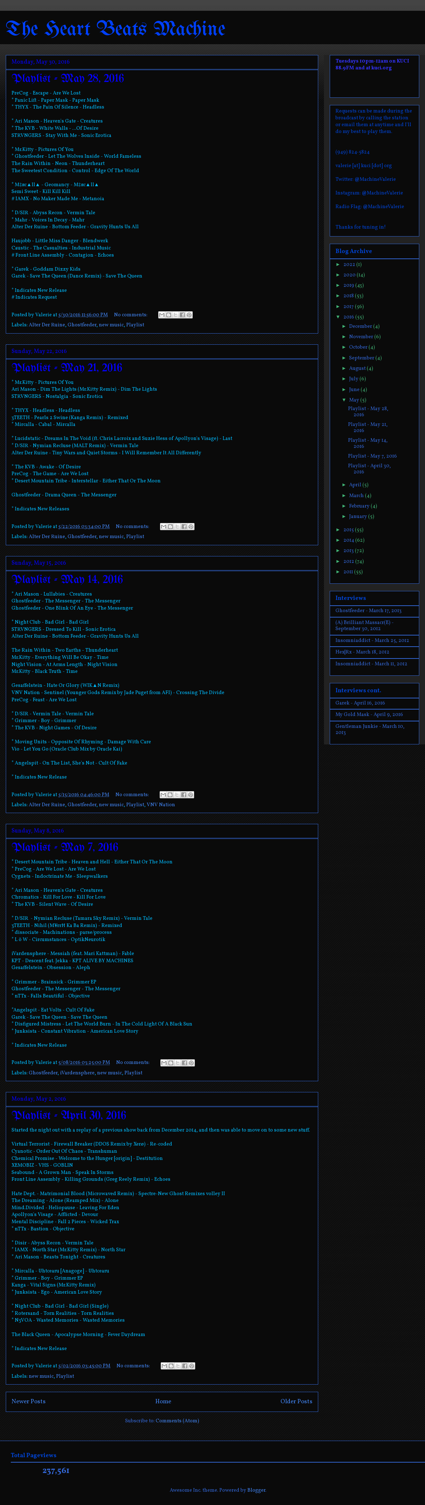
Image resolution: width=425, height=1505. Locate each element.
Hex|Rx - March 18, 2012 (362, 652)
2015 (349, 530)
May (354, 400)
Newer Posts (29, 1402)
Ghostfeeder (82, 325)
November (361, 337)
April (355, 485)
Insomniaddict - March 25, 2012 (372, 640)
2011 (348, 572)
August (358, 368)
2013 (349, 550)
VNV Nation (161, 805)
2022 (349, 264)
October (359, 347)
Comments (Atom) (177, 1421)
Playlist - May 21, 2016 (67, 368)
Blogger (256, 1490)
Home (163, 1402)
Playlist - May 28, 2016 (68, 79)
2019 (349, 285)
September (362, 358)
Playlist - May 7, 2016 (65, 848)
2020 (350, 275)
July (354, 379)
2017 (349, 306)
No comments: (131, 315)
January (358, 516)
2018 (349, 296)
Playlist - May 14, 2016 (67, 580)
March (357, 495)
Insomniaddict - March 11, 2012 (371, 664)
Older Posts (296, 1402)
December (361, 326)
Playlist (135, 325)
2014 (349, 540)
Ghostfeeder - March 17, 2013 (368, 610)
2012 (349, 561)
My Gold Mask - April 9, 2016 (369, 714)
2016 (349, 317)
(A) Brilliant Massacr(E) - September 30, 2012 (364, 625)
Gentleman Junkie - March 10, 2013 (370, 729)
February (360, 506)
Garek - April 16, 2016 (360, 703)
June (355, 389)
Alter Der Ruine (47, 325)
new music (111, 325)
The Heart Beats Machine (115, 30)
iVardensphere (77, 1073)
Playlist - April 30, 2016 (69, 1116)
